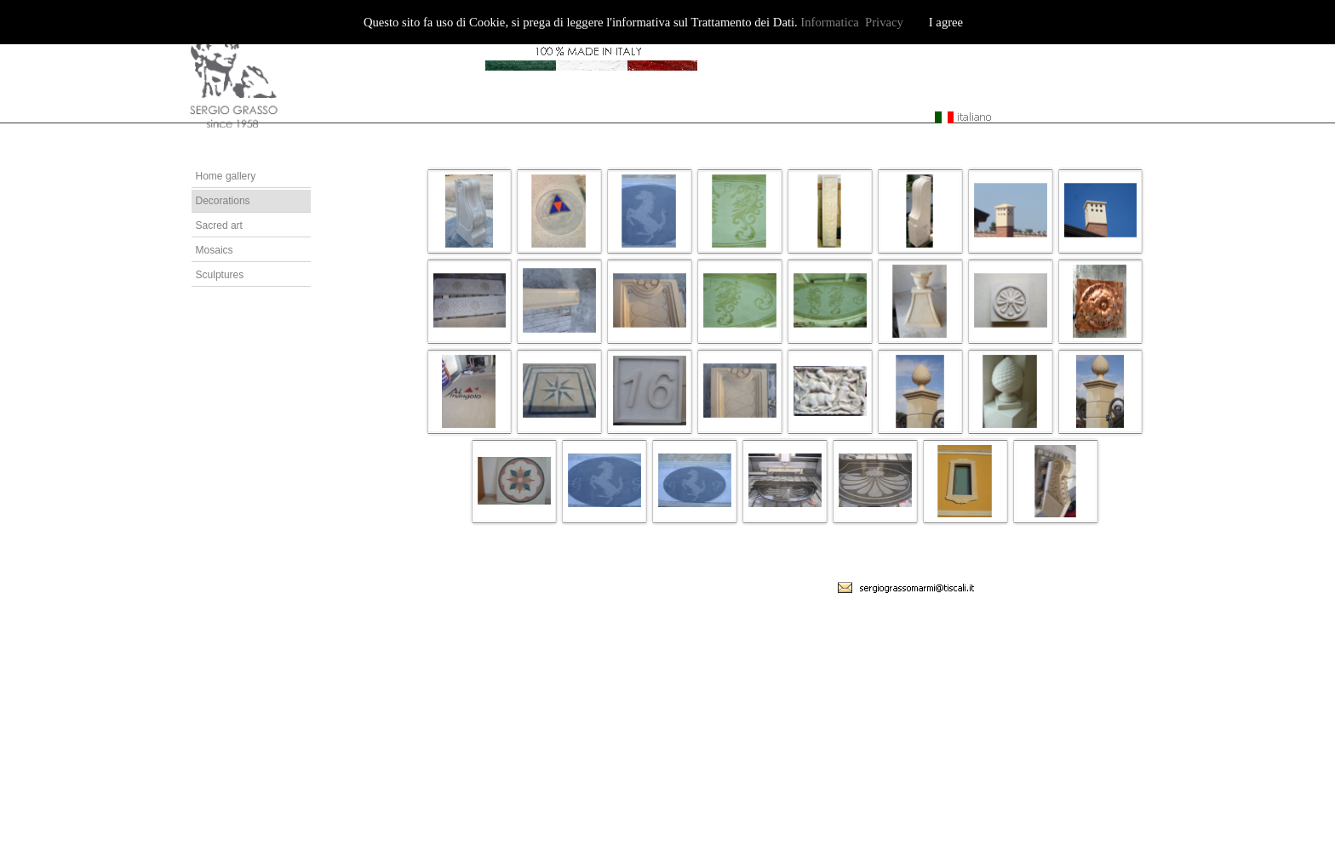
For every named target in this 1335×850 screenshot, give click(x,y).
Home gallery (226, 176)
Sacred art (219, 225)
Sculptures (220, 275)
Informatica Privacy (851, 22)
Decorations (223, 201)
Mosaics (214, 250)
